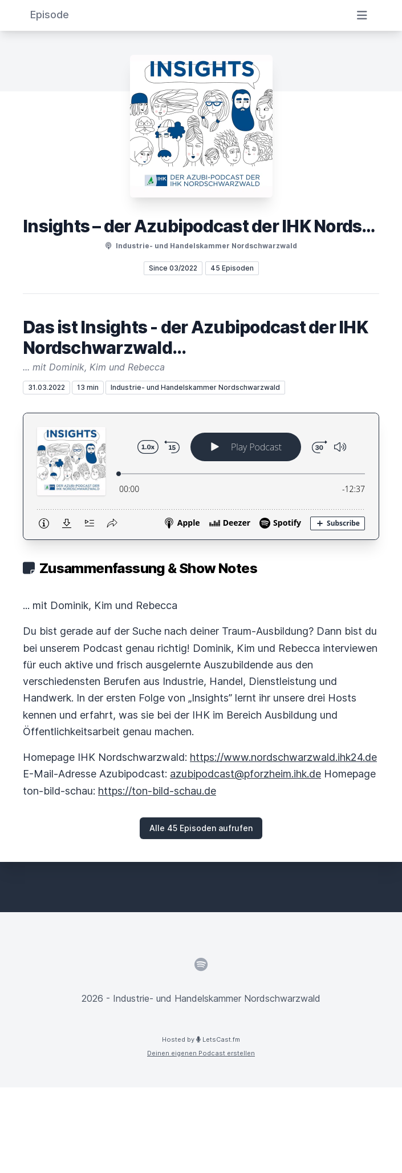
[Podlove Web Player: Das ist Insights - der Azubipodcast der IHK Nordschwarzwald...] (201, 476)
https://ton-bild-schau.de (157, 791)
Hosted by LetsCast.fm (201, 1039)
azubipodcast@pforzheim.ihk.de (245, 774)
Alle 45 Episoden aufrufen (201, 828)
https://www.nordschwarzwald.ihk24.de (283, 757)
